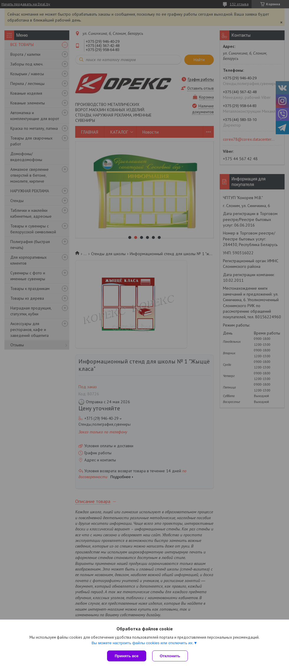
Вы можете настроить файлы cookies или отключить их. (142, 643)
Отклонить (170, 656)
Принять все (127, 656)
